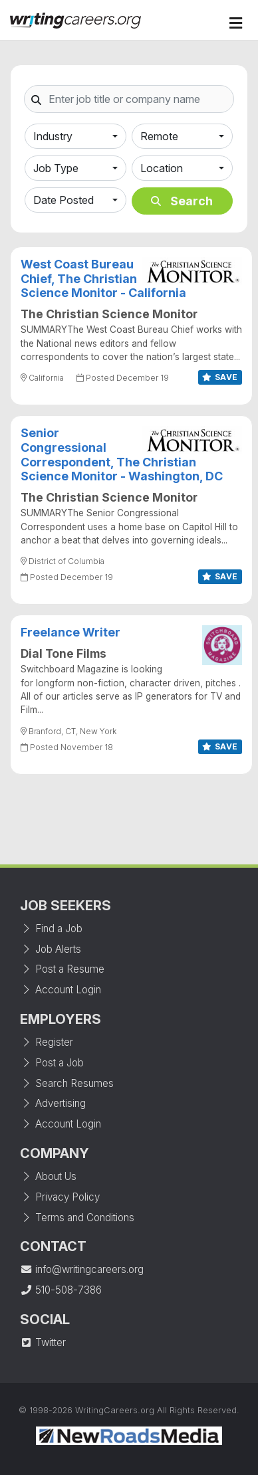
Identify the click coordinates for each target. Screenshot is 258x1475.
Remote (159, 136)
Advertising (53, 1103)
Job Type (55, 168)
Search (182, 201)
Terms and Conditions (77, 1217)
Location (161, 168)
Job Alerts (50, 949)
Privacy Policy (60, 1197)
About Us (48, 1176)
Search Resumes (67, 1083)
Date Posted (63, 200)
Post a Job (52, 1062)
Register (46, 1042)
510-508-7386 (61, 1290)
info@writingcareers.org (82, 1269)
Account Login (60, 989)
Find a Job (51, 928)
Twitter (43, 1342)
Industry (52, 136)
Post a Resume (62, 969)
